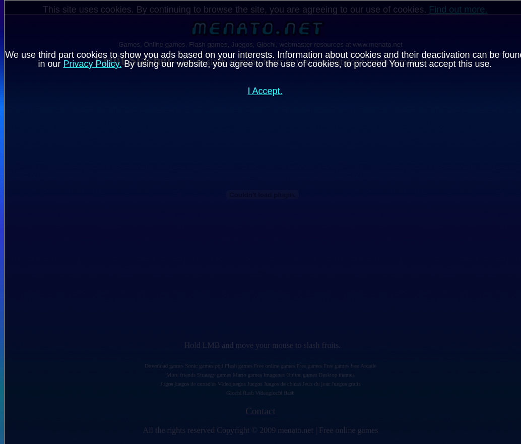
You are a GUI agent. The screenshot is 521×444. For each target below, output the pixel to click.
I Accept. (264, 91)
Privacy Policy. (92, 64)
